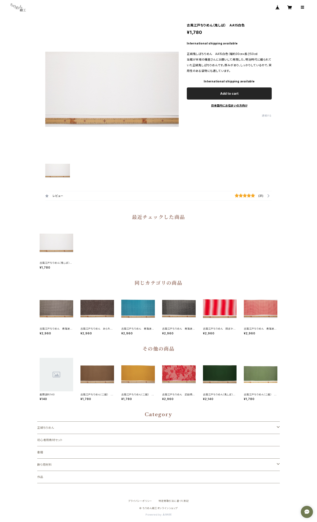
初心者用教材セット (50, 440)
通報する (267, 115)
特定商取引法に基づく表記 (173, 500)
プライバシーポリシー (140, 500)
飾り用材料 (44, 464)
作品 (40, 477)
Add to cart (229, 93)
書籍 (40, 452)
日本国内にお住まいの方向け (229, 105)
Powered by (158, 514)
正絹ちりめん (45, 427)
